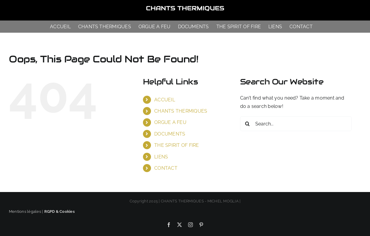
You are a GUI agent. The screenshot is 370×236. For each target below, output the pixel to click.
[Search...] (296, 123)
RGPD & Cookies (59, 211)
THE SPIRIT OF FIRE (176, 145)
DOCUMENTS (169, 134)
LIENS (161, 157)
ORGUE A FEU (170, 122)
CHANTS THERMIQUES (180, 111)
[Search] (247, 123)
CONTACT (165, 168)
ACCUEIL (164, 100)
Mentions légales (25, 211)
